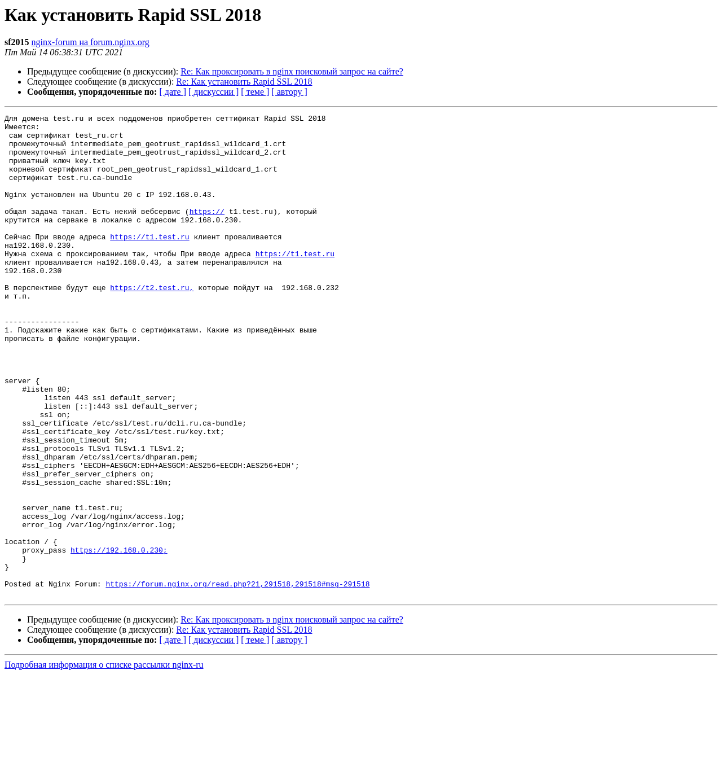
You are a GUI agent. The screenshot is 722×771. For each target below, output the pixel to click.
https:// (207, 231)
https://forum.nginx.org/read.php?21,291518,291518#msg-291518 (237, 678)
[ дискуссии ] (213, 92)
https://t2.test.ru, (151, 323)
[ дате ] (172, 92)
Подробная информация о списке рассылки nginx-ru (104, 761)
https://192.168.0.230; (119, 638)
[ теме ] (255, 92)
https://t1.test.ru (149, 262)
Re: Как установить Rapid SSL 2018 (244, 81)
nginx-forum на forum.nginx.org (90, 42)
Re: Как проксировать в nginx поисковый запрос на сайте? (291, 71)
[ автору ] (289, 92)
